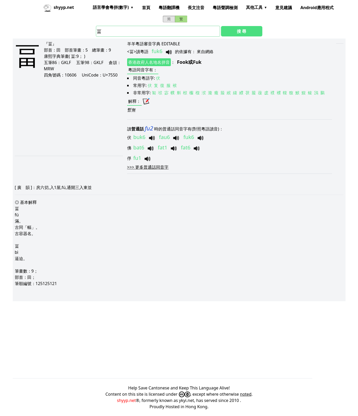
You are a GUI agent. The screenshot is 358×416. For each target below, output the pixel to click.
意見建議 (283, 7)
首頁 (146, 7)
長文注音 (196, 7)
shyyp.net (126, 400)
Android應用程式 (316, 7)
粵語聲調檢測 (225, 7)
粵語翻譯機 (169, 7)
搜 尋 (241, 31)
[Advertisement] (65, 116)
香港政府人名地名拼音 (149, 62)
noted (245, 394)
